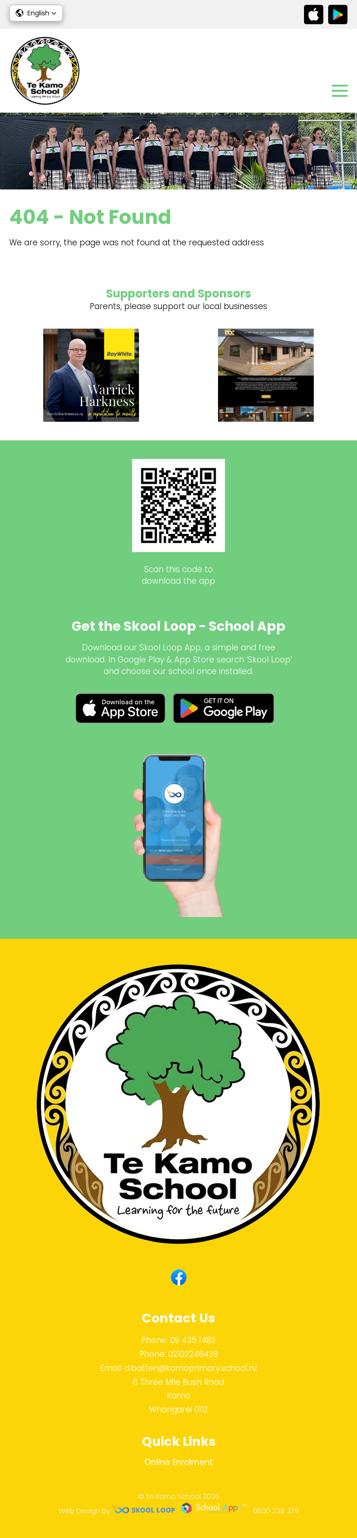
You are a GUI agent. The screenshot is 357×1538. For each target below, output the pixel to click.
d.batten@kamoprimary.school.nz (191, 1368)
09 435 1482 (193, 1340)
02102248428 (193, 1354)
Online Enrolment (179, 1462)
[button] (36, 13)
